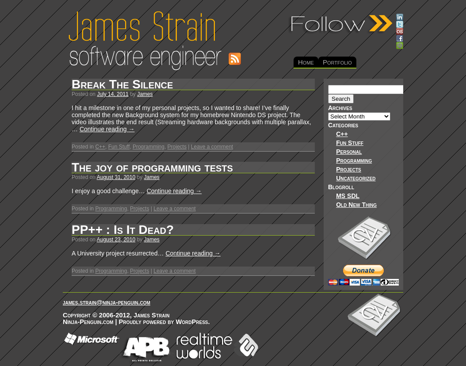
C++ (100, 147)
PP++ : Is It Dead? (123, 229)
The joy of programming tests (152, 167)
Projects (177, 147)
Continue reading (107, 129)
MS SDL (347, 195)
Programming (148, 147)
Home (306, 62)
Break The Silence (122, 84)
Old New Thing (356, 204)
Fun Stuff (119, 147)
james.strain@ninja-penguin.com (106, 302)
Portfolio (337, 62)
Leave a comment (212, 147)
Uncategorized (355, 178)
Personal (349, 151)
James (145, 94)
